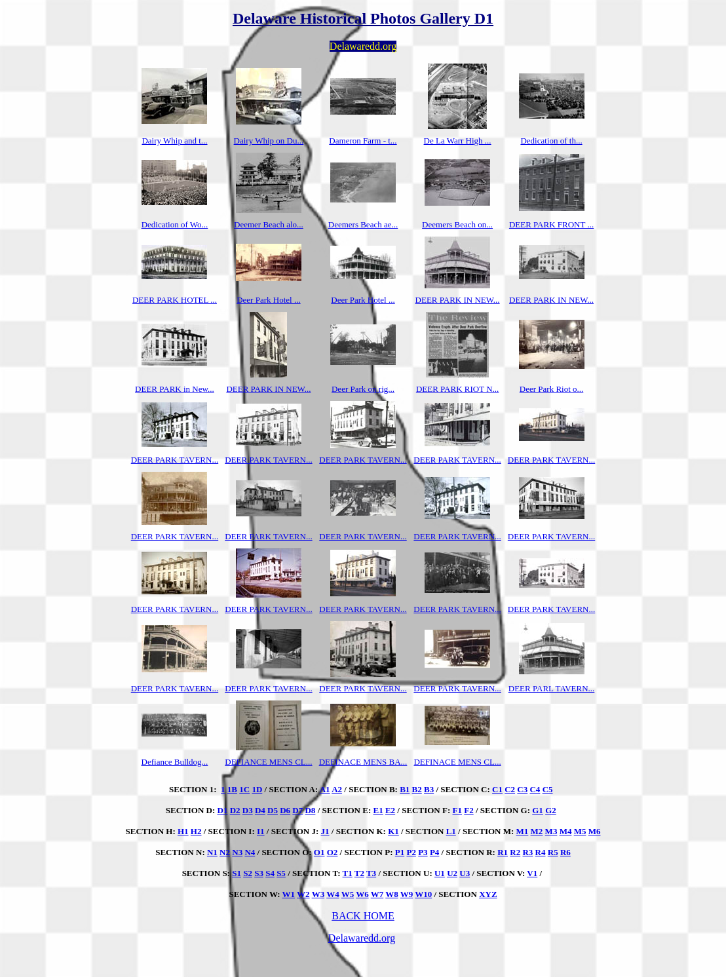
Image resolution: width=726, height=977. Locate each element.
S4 (270, 873)
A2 (337, 789)
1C (244, 789)
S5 (281, 873)
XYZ (488, 894)
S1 (236, 873)
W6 (362, 894)
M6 (594, 831)
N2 (225, 852)
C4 (534, 789)
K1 (393, 831)
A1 (325, 789)
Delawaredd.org (361, 938)
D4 (260, 810)
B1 (405, 789)
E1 (378, 810)
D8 (310, 810)
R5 (553, 852)
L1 (451, 831)
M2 (537, 831)
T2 (359, 873)
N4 (249, 852)
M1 (522, 831)
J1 (325, 831)
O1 (319, 852)
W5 (347, 894)
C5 (548, 789)
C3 (522, 789)
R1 (502, 852)
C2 (510, 789)
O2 (332, 852)
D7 (297, 810)
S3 (258, 873)
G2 (550, 810)
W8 (391, 894)
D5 (272, 810)
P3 (422, 852)
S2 (247, 873)
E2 (390, 810)
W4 (332, 894)
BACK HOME (363, 915)
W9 (406, 894)
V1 (532, 873)
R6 (565, 852)
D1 (223, 810)
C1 (497, 789)
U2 (452, 873)
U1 (439, 873)
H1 (183, 831)
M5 (580, 831)
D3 (247, 810)
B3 (429, 789)
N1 (212, 852)
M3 (551, 831)
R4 (540, 852)
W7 (377, 894)
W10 (423, 894)
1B (232, 789)
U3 (464, 873)
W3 (318, 894)
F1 (457, 810)
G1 (537, 810)
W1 (289, 894)
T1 (348, 873)
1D (257, 789)
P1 (399, 852)
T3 (371, 873)
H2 (196, 831)
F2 (468, 810)
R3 (527, 852)
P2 (410, 852)
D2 (235, 810)
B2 (417, 789)
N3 (237, 852)
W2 (303, 894)
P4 (434, 852)
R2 (515, 852)
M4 (566, 831)
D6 (285, 810)
